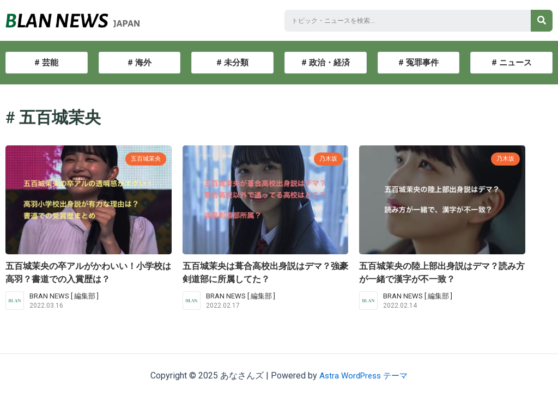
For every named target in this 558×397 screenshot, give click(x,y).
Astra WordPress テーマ (364, 375)
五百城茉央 (143, 158)
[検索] (542, 21)
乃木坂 (326, 158)
